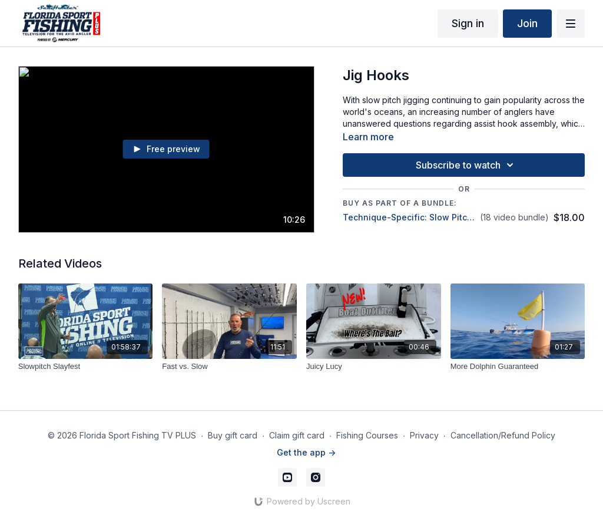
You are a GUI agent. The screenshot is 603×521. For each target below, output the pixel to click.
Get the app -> (306, 452)
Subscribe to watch (466, 165)
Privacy (424, 435)
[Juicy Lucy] (373, 366)
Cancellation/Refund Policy (502, 435)
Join (527, 23)
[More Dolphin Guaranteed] (517, 366)
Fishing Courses (367, 435)
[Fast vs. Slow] (229, 366)
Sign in (468, 23)
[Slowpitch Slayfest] (85, 366)
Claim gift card (296, 435)
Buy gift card (232, 435)
